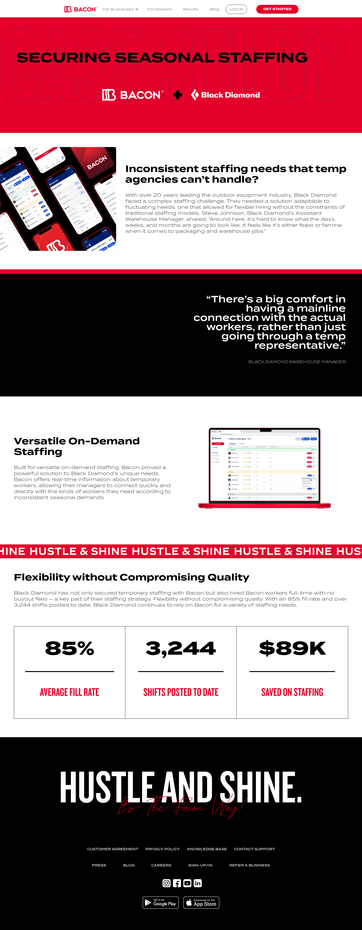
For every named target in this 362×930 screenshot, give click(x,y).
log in (236, 9)
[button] (120, 9)
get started (277, 9)
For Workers (160, 9)
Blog (214, 9)
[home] (80, 9)
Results (190, 9)
